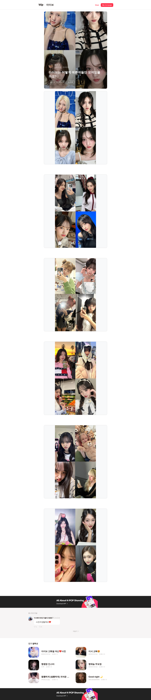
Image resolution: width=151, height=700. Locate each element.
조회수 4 (102, 667)
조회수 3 (49, 667)
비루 (42, 667)
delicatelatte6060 (93, 679)
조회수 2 (55, 679)
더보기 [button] (75, 631)
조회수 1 (55, 654)
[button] (97, 5)
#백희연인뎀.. (45, 679)
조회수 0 (102, 654)
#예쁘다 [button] (61, 82)
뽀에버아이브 (45, 654)
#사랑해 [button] (70, 82)
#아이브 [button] (52, 82)
